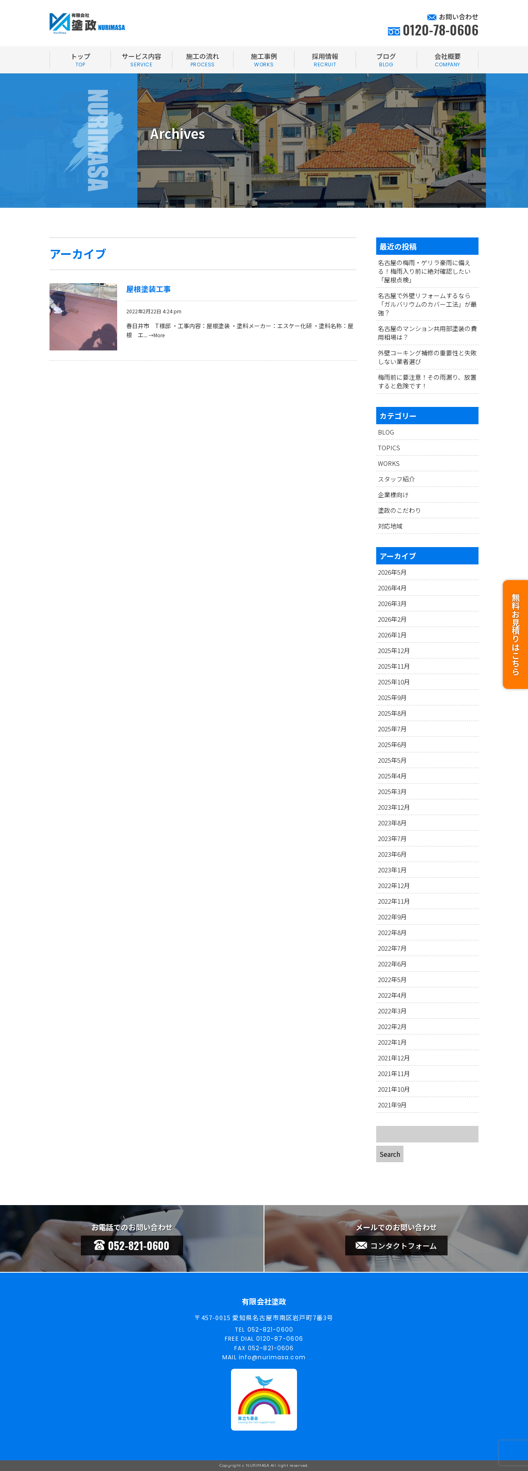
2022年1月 (392, 1042)
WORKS (389, 463)
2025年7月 (392, 728)
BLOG (386, 432)
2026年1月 (392, 634)
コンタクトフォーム (396, 1245)
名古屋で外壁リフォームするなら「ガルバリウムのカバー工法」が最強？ (427, 304)
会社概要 (447, 59)
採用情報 (325, 59)
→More (156, 334)
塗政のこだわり (399, 510)
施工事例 (263, 59)
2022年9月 (392, 916)
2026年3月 (392, 603)
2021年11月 (394, 1073)
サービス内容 (141, 59)
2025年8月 (392, 713)
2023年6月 (392, 854)
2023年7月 (392, 838)
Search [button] (390, 1154)
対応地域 (390, 526)
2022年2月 (392, 1026)
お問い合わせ (458, 16)
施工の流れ (202, 59)
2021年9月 (392, 1104)
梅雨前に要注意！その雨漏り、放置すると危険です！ (427, 381)
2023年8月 (392, 822)
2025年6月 (392, 744)
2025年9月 (392, 697)
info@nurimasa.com (272, 1357)
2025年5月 (392, 760)
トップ (80, 59)
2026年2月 (392, 619)
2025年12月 (394, 650)
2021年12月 (394, 1057)
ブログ (386, 59)
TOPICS (389, 447)
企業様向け (393, 494)
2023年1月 (392, 869)
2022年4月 (392, 995)
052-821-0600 (132, 1245)
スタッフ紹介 (396, 479)
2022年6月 (392, 963)
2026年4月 (392, 587)
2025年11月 (394, 666)
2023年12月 (394, 807)
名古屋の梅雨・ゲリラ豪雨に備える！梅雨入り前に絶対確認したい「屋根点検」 (424, 271)
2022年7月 (392, 948)
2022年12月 (394, 885)
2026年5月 (392, 572)
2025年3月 (392, 791)
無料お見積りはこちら (515, 634)
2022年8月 (392, 932)
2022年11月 (394, 901)
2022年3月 (392, 1010)
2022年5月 (392, 979)
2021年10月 (394, 1089)
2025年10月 (394, 681)
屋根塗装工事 (148, 288)
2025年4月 (392, 775)
